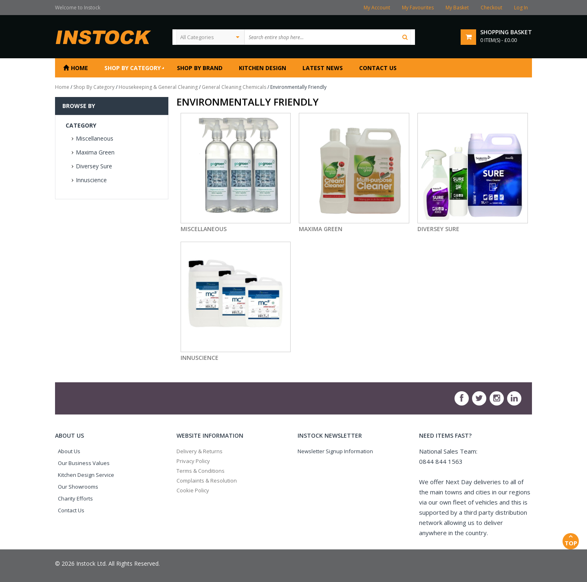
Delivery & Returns (200, 451)
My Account (377, 7)
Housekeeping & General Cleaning (158, 87)
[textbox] (327, 37)
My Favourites (418, 7)
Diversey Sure (94, 166)
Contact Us (71, 510)
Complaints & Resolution (207, 480)
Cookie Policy (193, 490)
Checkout (491, 7)
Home (62, 87)
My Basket (457, 7)
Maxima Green (95, 152)
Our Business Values (84, 463)
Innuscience (91, 180)
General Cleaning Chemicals (234, 87)
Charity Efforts (75, 498)
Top (571, 540)
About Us (69, 451)
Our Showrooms (78, 486)
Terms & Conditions (201, 470)
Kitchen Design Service (86, 474)
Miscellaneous (94, 138)
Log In (521, 7)
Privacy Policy (193, 461)
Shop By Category (94, 87)
